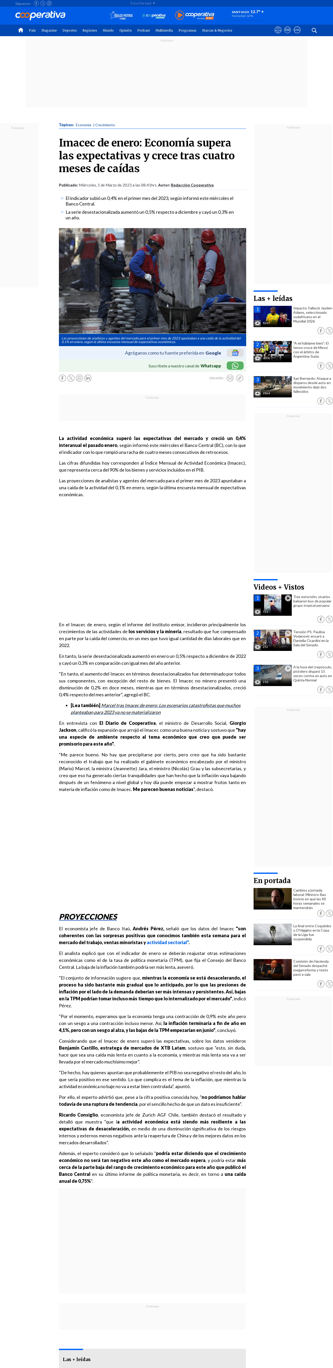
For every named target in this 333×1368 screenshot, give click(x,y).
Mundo (108, 30)
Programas (187, 30)
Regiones (89, 30)
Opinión (125, 30)
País (32, 30)
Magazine (49, 30)
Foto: (67, 233)
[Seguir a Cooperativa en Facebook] (36, 3)
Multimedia (164, 30)
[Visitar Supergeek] (297, 34)
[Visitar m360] (287, 34)
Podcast (143, 30)
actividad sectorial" (167, 942)
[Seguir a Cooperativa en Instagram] (49, 3)
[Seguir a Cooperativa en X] (42, 3)
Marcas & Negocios (217, 30)
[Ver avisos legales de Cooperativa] (278, 34)
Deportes (70, 30)
